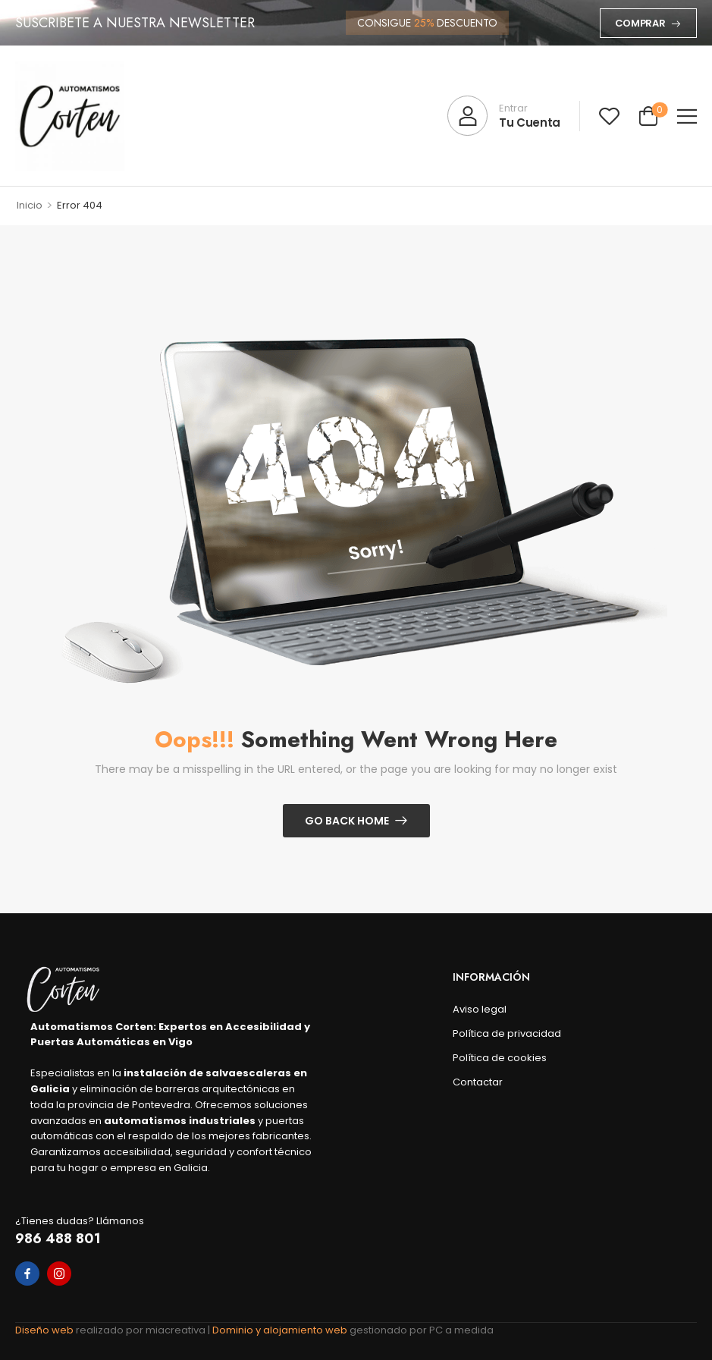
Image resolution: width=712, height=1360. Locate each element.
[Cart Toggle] (648, 116)
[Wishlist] (609, 115)
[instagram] (59, 1273)
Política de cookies (480, 1058)
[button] (687, 116)
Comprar (640, 23)
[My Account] (503, 116)
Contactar (478, 1082)
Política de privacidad (480, 1033)
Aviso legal (480, 1009)
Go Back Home (347, 820)
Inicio (29, 205)
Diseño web (45, 1330)
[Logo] (69, 116)
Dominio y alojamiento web (281, 1330)
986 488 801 (58, 1238)
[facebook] (27, 1273)
